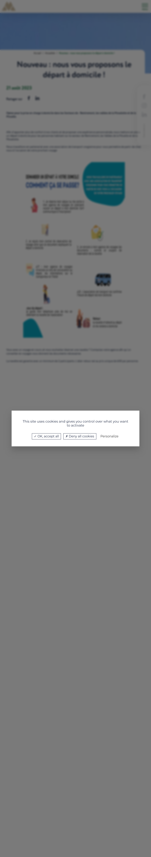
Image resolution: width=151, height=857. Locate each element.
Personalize (109, 436)
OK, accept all (46, 436)
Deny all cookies (79, 436)
